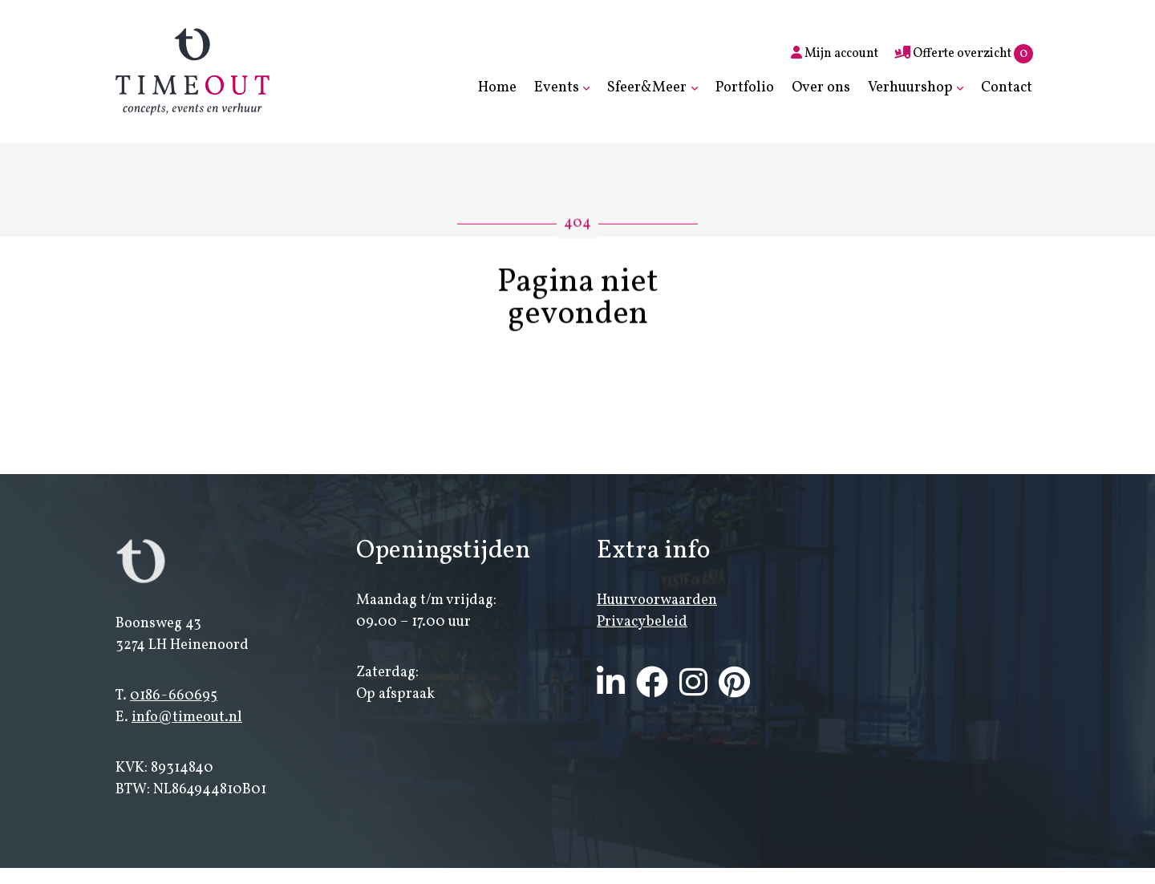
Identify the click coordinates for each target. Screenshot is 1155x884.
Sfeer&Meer (647, 88)
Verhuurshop (910, 88)
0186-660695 (173, 697)
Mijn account (834, 54)
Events (556, 88)
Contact (1006, 88)
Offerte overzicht (963, 53)
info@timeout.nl (187, 718)
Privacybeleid (642, 622)
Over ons (821, 88)
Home (497, 88)
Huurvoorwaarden (657, 600)
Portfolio (744, 88)
